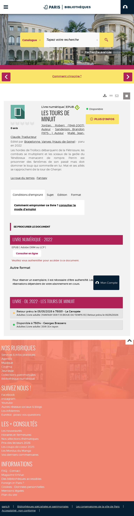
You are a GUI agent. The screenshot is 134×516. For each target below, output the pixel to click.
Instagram (8, 398)
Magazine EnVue (12, 474)
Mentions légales (12, 490)
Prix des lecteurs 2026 (16, 442)
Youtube (7, 402)
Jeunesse (7, 370)
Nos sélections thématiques (20, 438)
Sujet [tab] (50, 194)
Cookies (6, 486)
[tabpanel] (47, 207)
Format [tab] (76, 194)
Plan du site (9, 494)
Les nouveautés (11, 430)
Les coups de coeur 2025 (17, 446)
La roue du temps (23, 178)
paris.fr (6, 506)
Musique (7, 362)
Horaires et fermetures (16, 434)
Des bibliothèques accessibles (21, 478)
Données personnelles (29, 486)
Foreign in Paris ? (12, 482)
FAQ (4, 470)
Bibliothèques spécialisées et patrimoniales (42, 506)
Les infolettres (10, 410)
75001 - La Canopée (67, 311)
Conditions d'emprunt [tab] (28, 194)
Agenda (6, 358)
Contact (15, 470)
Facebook (8, 394)
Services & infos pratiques (18, 354)
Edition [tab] (62, 194)
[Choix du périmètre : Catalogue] (32, 39)
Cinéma (6, 366)
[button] (127, 7)
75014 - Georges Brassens (49, 323)
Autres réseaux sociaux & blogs (21, 406)
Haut (129, 340)
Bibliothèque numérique (18, 378)
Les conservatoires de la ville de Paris (98, 506)
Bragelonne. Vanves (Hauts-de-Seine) (49, 141)
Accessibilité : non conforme (19, 510)
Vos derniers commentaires (19, 454)
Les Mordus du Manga (16, 450)
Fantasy (42, 178)
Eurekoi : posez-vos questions (20, 414)
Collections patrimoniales (18, 374)
